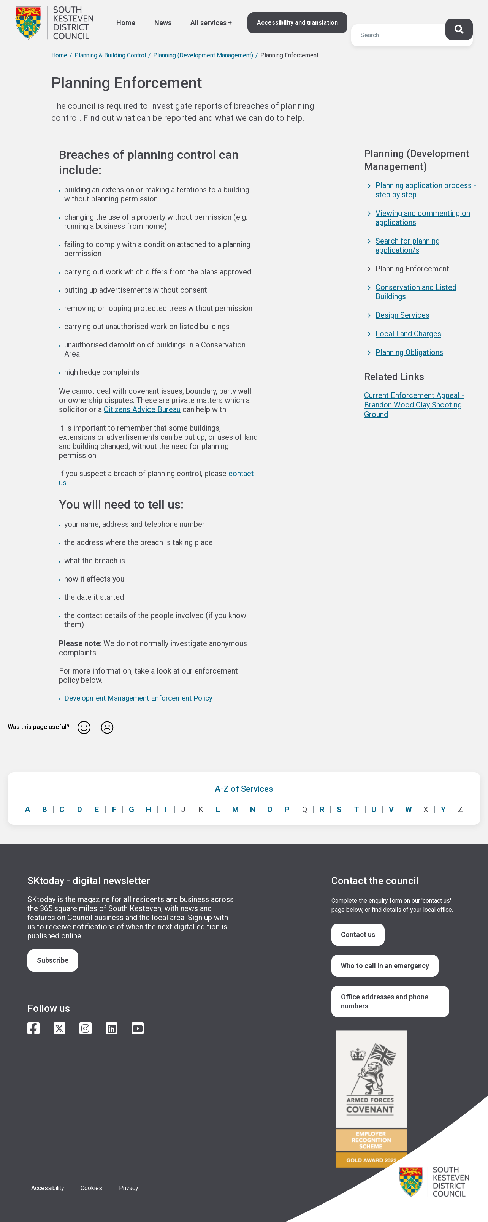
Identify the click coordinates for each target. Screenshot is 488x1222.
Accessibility (48, 1186)
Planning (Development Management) (203, 55)
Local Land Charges (408, 333)
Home (125, 23)
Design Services (402, 314)
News (162, 23)
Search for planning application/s (408, 245)
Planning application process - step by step (426, 190)
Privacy (131, 1186)
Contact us (358, 933)
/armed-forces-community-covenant (392, 1099)
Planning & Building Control (110, 55)
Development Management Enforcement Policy (139, 697)
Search (24, 17)
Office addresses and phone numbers (384, 1000)
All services (208, 23)
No (107, 726)
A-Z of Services (244, 787)
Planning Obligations (409, 352)
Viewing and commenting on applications (423, 217)
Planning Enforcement (412, 268)
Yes (84, 726)
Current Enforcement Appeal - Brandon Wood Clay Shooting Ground (414, 404)
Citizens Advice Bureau (142, 409)
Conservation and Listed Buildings (416, 291)
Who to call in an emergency (385, 964)
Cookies (93, 1186)
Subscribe (52, 959)
